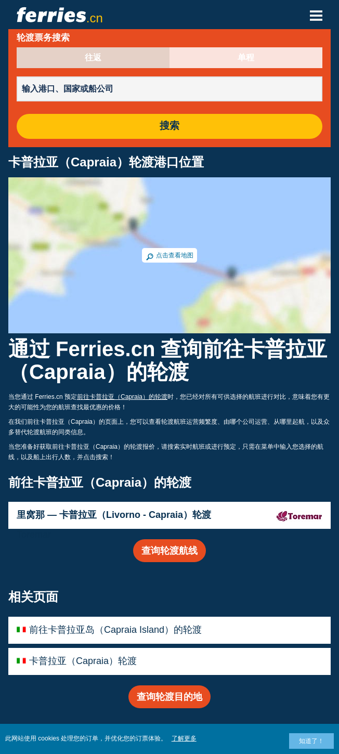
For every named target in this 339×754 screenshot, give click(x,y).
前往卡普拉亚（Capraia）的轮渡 (122, 396)
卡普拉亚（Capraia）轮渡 (83, 661)
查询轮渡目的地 (169, 697)
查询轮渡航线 (169, 550)
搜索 (169, 126)
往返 (93, 58)
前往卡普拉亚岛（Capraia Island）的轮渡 (115, 629)
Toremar (34, 534)
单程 (246, 58)
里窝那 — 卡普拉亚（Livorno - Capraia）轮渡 (114, 514)
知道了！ (311, 741)
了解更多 (184, 738)
